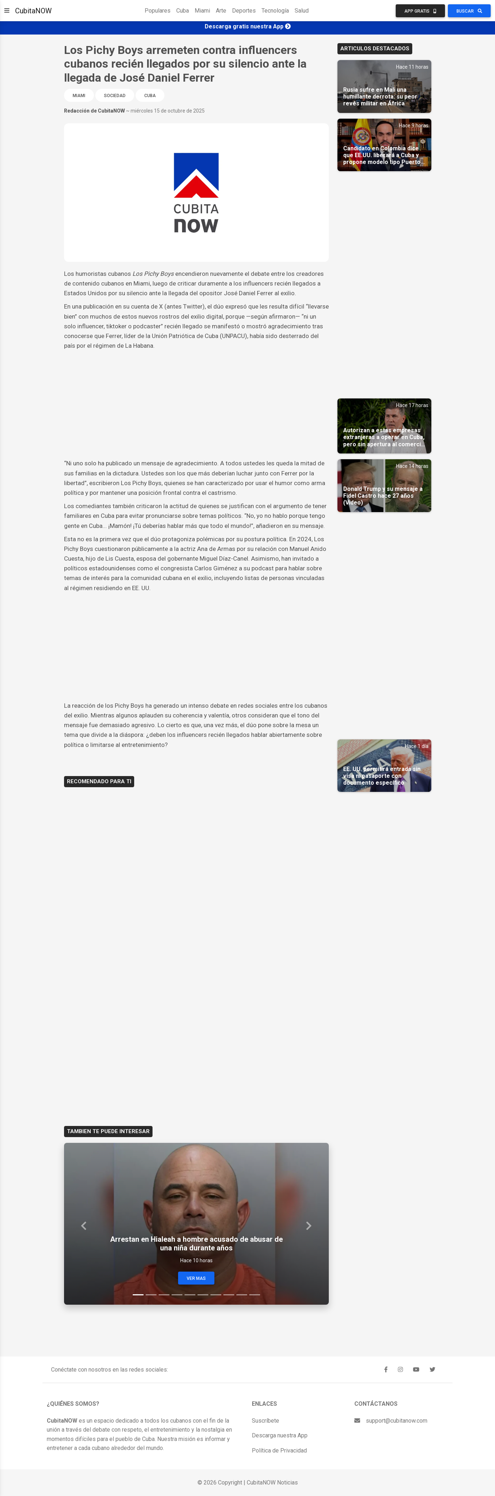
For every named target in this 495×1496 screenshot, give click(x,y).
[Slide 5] (190, 1295)
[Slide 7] (215, 1295)
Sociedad (115, 95)
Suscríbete (265, 1420)
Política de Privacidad (279, 1450)
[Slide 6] (202, 1295)
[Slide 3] (164, 1295)
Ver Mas (196, 1278)
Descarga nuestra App (280, 1435)
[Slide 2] (151, 1295)
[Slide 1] (138, 1295)
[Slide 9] (241, 1295)
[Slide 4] (177, 1295)
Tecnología (275, 10)
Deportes (244, 10)
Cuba (182, 10)
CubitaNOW (33, 10)
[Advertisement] (196, 404)
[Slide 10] (254, 1295)
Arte (221, 10)
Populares (158, 10)
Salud (302, 10)
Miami (202, 10)
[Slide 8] (228, 1295)
